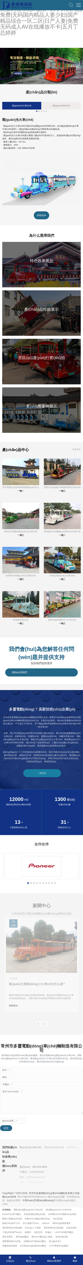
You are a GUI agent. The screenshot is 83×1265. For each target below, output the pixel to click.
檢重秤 (28, 1232)
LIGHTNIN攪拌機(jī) (64, 1232)
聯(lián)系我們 (54, 1259)
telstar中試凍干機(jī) (11, 1214)
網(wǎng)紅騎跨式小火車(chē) (62, 620)
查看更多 (41, 215)
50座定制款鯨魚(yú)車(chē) (62, 575)
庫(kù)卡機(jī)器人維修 (42, 1237)
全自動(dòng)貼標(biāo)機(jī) (33, 1246)
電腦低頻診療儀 (9, 1246)
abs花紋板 (58, 1218)
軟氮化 (48, 1232)
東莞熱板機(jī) (22, 1237)
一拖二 (62, 535)
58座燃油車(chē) (20, 620)
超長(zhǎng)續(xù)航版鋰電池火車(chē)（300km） (62, 487)
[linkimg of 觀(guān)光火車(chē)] (41, 179)
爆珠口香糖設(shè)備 (12, 1218)
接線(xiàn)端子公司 (11, 1223)
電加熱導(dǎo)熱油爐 (12, 1227)
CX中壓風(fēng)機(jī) (58, 1246)
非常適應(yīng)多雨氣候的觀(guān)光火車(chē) (21, 487)
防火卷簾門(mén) (31, 1223)
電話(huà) (30, 1259)
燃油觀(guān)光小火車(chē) (58, 1209)
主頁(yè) (10, 1259)
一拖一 (21, 491)
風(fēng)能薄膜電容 (61, 1223)
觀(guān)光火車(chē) (21, 105)
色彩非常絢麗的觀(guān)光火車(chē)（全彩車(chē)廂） (21, 532)
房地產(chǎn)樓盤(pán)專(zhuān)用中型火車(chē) (62, 532)
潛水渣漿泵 (7, 1237)
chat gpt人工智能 (33, 1227)
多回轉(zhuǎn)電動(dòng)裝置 (62, 1214)
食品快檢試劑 (61, 1237)
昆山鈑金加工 (55, 1241)
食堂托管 (38, 1232)
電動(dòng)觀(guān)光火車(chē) (28, 1209)
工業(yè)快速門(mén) (12, 1232)
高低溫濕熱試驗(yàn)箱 (34, 1214)
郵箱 (75, 1259)
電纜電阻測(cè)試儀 (11, 1241)
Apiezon (46, 1223)
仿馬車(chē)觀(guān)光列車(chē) (21, 575)
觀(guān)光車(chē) (61, 105)
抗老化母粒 (71, 1227)
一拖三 (62, 491)
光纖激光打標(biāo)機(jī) (34, 1241)
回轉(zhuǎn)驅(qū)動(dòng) (37, 1218)
